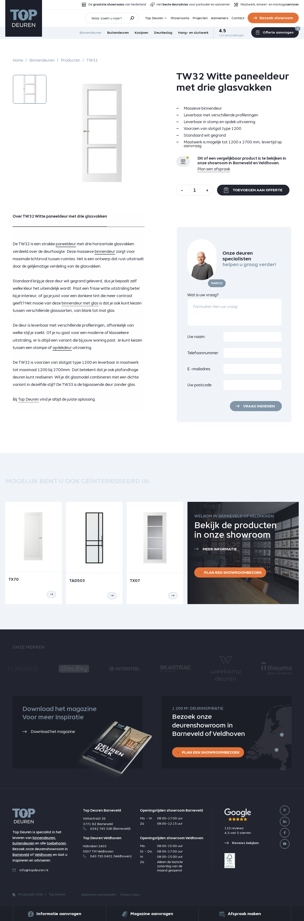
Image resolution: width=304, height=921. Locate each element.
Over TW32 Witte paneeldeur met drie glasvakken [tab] (60, 216)
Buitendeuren (118, 32)
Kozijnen (141, 32)
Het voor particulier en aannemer (193, 4)
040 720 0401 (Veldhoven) (107, 856)
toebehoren (56, 843)
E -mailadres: (199, 369)
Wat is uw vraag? (202, 295)
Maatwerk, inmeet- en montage (269, 4)
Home (18, 60)
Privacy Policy (130, 894)
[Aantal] (194, 190)
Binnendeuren (90, 32)
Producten (70, 60)
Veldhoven (43, 855)
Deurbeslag (163, 32)
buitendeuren (23, 843)
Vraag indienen (259, 406)
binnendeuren (44, 838)
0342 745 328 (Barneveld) (106, 828)
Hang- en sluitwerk (193, 32)
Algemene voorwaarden (98, 894)
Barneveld (20, 855)
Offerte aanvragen (275, 32)
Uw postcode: (199, 385)
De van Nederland (117, 4)
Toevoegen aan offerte (253, 190)
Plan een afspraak (213, 169)
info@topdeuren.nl (30, 870)
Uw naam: (196, 336)
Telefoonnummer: (203, 353)
